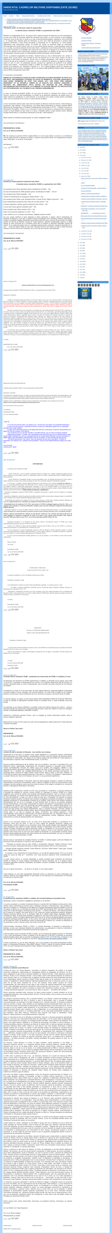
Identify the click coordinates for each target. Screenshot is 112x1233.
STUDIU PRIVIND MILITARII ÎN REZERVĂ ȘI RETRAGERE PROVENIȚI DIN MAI (28, 19)
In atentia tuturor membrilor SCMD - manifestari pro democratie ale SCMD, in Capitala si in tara (36, 676)
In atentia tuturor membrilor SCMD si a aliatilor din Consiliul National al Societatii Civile (34, 898)
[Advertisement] (17, 165)
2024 (81, 272)
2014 (81, 245)
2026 (81, 277)
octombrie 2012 (85, 233)
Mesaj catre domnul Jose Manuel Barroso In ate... (94, 216)
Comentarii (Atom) (16, 1228)
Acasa (5, 15)
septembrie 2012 (85, 231)
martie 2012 (84, 163)
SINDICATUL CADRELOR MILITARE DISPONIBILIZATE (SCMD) (40, 7)
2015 (81, 248)
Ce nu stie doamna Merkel (88, 185)
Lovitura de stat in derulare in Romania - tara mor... (94, 199)
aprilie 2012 (84, 165)
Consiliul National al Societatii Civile (90, 47)
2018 (81, 256)
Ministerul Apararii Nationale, (99, 101)
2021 (81, 264)
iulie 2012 (84, 173)
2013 (81, 242)
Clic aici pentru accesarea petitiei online (52, 938)
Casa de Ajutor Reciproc (28, 15)
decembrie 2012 (85, 239)
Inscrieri (11, 15)
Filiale (17, 15)
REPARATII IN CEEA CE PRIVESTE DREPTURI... (94, 206)
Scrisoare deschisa (86, 191)
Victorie (83, 182)
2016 (81, 250)
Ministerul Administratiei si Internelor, (88, 103)
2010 (81, 150)
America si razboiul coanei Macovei (16, 968)
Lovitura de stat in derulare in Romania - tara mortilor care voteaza (26, 752)
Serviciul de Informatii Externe (94, 104)
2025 (81, 275)
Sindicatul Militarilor (86, 38)
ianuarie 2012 (85, 157)
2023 (81, 269)
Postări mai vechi (67, 1225)
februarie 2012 (85, 160)
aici (104, 114)
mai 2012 (83, 168)
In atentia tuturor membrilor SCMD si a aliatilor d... (94, 196)
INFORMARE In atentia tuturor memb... (93, 213)
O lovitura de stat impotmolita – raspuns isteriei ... (94, 188)
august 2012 (84, 176)
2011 (81, 152)
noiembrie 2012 (85, 236)
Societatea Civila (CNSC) (44, 15)
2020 (81, 261)
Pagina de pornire (37, 1225)
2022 (81, 266)
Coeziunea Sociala (86, 40)
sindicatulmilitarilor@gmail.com (12, 523)
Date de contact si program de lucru (63, 15)
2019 (81, 258)
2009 (81, 147)
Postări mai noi (7, 1225)
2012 (81, 155)
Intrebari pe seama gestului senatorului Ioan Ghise (21, 181)
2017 (81, 253)
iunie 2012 (84, 171)
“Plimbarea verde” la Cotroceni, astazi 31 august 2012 (22, 28)
